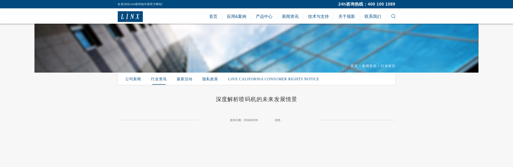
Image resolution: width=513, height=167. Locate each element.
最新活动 (184, 79)
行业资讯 (388, 66)
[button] (393, 17)
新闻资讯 (369, 66)
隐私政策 (210, 79)
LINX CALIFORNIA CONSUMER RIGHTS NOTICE (273, 79)
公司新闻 (133, 79)
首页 (354, 66)
